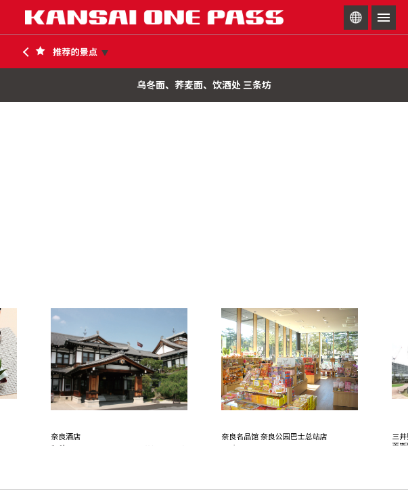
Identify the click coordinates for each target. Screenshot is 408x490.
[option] (119, 405)
